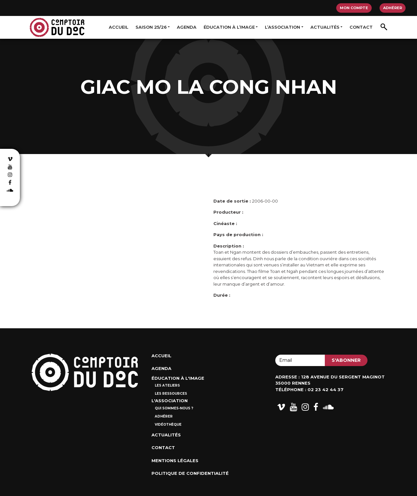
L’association (282, 27)
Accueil (118, 27)
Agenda (186, 27)
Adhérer (392, 8)
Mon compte (354, 8)
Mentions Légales (174, 460)
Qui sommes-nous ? (174, 408)
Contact (361, 27)
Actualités (324, 27)
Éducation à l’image (229, 27)
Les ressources (171, 393)
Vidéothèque (168, 424)
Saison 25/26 (151, 27)
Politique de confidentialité (190, 473)
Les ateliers (167, 385)
